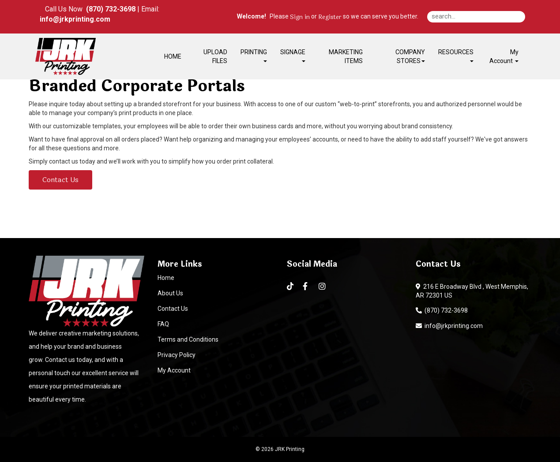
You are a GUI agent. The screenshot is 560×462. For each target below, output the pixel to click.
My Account (174, 370)
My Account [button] (504, 56)
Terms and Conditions (188, 339)
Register (330, 17)
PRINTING (254, 55)
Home (166, 277)
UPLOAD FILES (215, 56)
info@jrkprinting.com (449, 325)
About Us (170, 293)
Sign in (300, 17)
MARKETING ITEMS (346, 56)
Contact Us (60, 179)
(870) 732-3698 (442, 310)
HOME (172, 56)
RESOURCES (456, 55)
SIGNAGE (292, 55)
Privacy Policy (176, 354)
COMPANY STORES (410, 56)
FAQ (163, 324)
